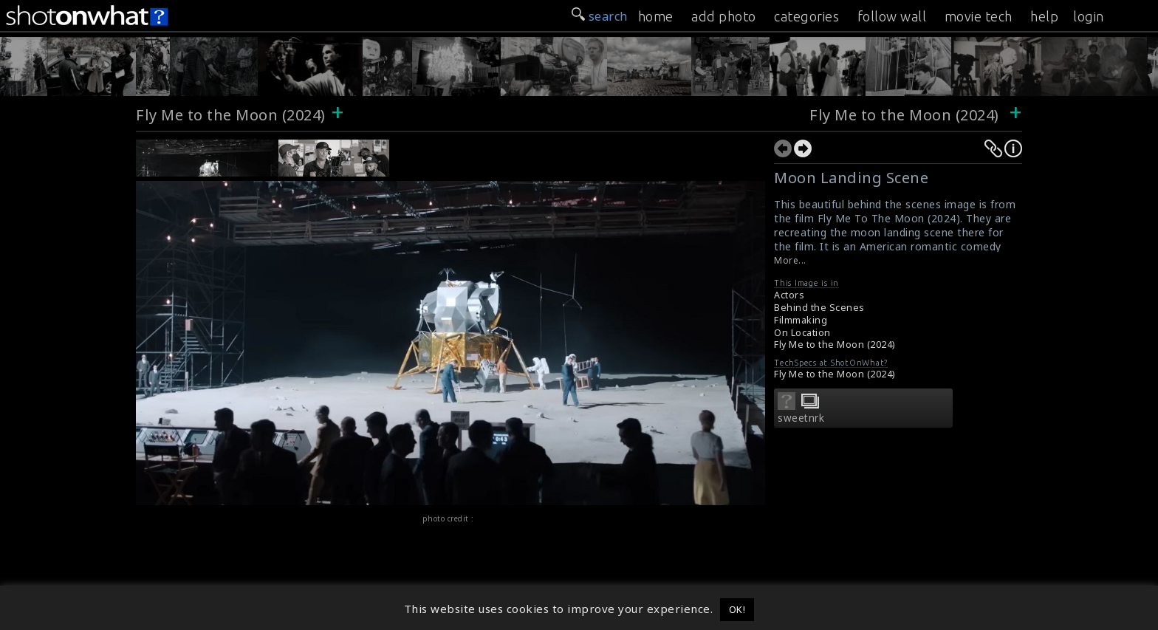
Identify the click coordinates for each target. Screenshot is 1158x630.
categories (806, 16)
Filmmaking (800, 320)
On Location (802, 332)
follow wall (892, 16)
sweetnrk (801, 418)
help (1044, 16)
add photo (723, 16)
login (1088, 16)
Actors (789, 295)
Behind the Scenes (819, 307)
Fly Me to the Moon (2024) (231, 115)
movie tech (979, 16)
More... (790, 260)
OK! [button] (737, 609)
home (656, 16)
